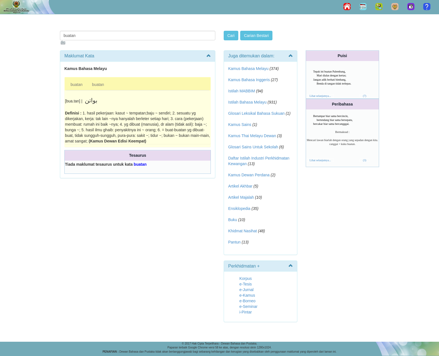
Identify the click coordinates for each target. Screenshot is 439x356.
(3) (364, 160)
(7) (364, 95)
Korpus (245, 278)
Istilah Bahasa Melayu (247, 102)
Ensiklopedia (239, 208)
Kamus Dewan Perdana (249, 175)
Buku (232, 219)
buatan (77, 84)
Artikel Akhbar (240, 186)
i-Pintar (245, 312)
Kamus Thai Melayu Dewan (252, 136)
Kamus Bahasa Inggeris (249, 80)
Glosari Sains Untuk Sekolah (253, 147)
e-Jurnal (246, 289)
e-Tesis (245, 284)
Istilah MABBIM (241, 91)
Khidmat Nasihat (242, 231)
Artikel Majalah (241, 197)
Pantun (234, 242)
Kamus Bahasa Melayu (249, 68)
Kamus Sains (239, 124)
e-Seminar (248, 306)
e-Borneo (247, 301)
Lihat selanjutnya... (320, 95)
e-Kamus (247, 295)
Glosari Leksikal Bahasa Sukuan (256, 113)
